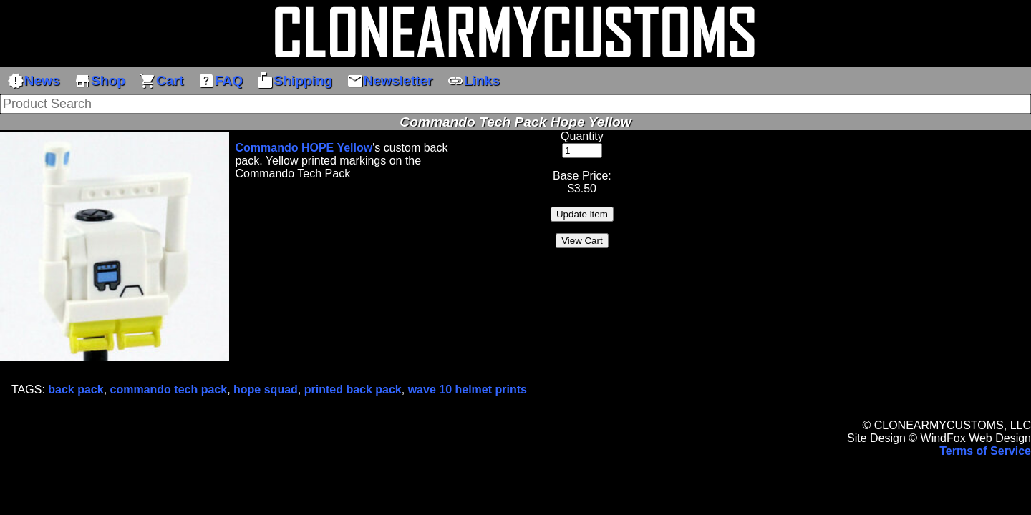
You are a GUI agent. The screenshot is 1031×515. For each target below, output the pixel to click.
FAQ (220, 80)
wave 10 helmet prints (467, 389)
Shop (99, 80)
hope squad (265, 389)
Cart (161, 80)
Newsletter (390, 80)
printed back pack (353, 389)
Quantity (582, 136)
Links (473, 80)
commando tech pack (169, 389)
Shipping (294, 80)
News (33, 80)
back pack (75, 389)
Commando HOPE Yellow (303, 148)
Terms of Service (985, 451)
